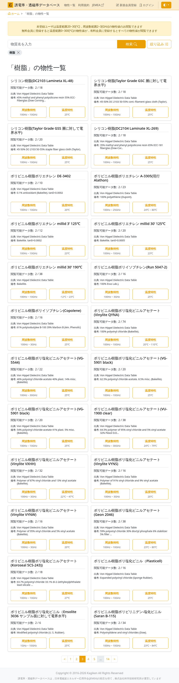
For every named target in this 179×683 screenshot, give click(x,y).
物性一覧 (69, 5)
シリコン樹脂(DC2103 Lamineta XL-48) (42, 80)
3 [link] (82, 659)
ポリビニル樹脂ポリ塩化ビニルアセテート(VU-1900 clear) (130, 411)
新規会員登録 (126, 5)
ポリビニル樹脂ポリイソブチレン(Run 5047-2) (130, 267)
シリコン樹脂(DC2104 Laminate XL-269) (126, 128)
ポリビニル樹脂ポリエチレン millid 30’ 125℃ (129, 223)
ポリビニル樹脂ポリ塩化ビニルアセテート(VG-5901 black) (130, 360)
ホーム (14, 14)
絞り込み (159, 44)
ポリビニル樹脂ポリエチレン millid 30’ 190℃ (46, 267)
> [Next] (114, 659)
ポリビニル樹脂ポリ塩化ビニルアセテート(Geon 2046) (127, 512)
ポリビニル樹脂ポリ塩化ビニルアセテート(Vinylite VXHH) (44, 461)
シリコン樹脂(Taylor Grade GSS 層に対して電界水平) (47, 130)
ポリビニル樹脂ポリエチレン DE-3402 (41, 176)
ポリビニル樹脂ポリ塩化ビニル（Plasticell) (128, 561)
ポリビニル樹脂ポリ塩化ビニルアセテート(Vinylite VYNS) (127, 461)
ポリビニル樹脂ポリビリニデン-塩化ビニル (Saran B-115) (127, 613)
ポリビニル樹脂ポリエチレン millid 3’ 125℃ (45, 223)
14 (107, 659)
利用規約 (83, 5)
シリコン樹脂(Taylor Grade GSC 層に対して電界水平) (130, 82)
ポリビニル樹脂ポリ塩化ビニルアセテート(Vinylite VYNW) (44, 512)
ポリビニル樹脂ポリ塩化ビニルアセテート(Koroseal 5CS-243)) (44, 563)
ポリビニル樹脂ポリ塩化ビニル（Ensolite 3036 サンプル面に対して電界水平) (43, 613)
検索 (131, 44)
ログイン (146, 5)
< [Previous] (64, 659)
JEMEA (98, 5)
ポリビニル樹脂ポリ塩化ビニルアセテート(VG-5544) (47, 360)
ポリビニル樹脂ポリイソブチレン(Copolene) (46, 310)
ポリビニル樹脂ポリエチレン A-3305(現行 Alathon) (128, 178)
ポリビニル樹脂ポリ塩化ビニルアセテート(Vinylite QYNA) (127, 312)
